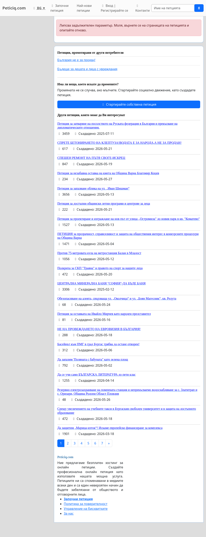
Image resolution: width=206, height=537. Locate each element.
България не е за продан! (76, 60)
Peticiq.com (14, 8)
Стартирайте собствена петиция (128, 104)
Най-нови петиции (84, 8)
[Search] (173, 8)
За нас (69, 513)
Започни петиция (59, 8)
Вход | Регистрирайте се (114, 8)
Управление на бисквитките (86, 508)
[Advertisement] (25, 76)
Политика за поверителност (85, 504)
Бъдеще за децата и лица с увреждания (87, 69)
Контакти (142, 8)
